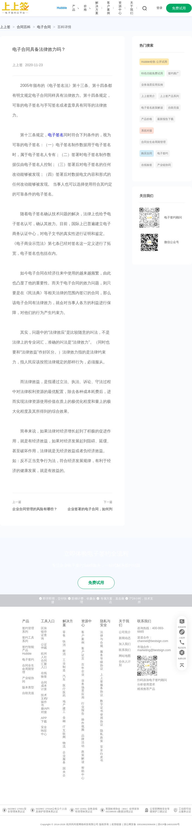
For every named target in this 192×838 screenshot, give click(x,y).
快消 (64, 643)
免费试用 (179, 8)
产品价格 (146, 118)
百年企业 (82, 669)
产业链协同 (164, 164)
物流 (64, 744)
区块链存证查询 (44, 633)
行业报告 (82, 708)
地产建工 (64, 706)
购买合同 (146, 153)
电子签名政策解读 (152, 107)
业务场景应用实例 (152, 84)
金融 (64, 719)
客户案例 (82, 637)
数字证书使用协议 (101, 713)
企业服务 (64, 757)
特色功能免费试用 (152, 73)
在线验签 (146, 164)
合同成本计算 (44, 686)
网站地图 (125, 656)
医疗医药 (64, 690)
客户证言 (82, 653)
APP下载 (44, 719)
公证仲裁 (44, 646)
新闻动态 (125, 638)
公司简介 (125, 632)
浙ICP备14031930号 (169, 824)
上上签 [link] (5, 27)
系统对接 (146, 130)
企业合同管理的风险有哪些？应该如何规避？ (34, 509)
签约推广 (173, 73)
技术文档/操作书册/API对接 (45, 703)
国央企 (64, 772)
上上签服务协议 (101, 685)
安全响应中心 (44, 730)
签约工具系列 (28, 639)
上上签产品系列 (169, 96)
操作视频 (82, 724)
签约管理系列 (28, 629)
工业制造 (64, 665)
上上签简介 (148, 96)
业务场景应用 (82, 689)
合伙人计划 (125, 663)
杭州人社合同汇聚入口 (44, 660)
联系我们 (125, 650)
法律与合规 (101, 638)
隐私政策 (101, 735)
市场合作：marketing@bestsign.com (154, 648)
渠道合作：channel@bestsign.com (152, 639)
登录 (159, 8)
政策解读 (82, 756)
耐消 (64, 652)
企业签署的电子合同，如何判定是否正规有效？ (90, 509)
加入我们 (125, 644)
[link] (24, 27)
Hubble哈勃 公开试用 (154, 61)
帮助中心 (82, 773)
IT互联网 (64, 732)
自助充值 (173, 107)
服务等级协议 (101, 660)
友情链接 (116, 824)
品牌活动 (82, 740)
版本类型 (28, 687)
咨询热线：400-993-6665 (150, 629)
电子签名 (56, 135)
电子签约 (162, 153)
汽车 (64, 677)
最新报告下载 (165, 118)
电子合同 (44, 27)
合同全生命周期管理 (153, 141)
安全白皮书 (101, 753)
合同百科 (24, 27)
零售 (64, 633)
